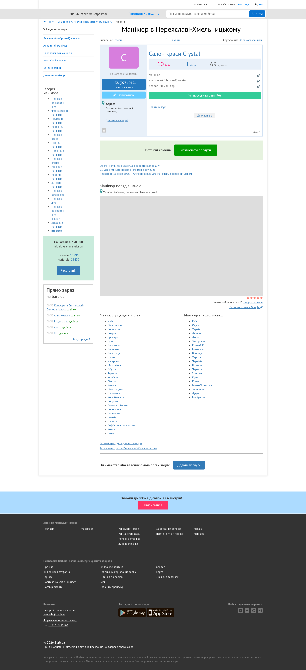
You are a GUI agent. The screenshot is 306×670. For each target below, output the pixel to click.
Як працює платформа (57, 572)
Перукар (48, 528)
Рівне (195, 381)
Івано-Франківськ (203, 385)
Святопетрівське (118, 405)
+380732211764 (58, 625)
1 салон (117, 40)
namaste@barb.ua (54, 614)
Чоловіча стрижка (129, 538)
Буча (110, 341)
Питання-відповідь (111, 577)
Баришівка (114, 413)
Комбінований (52, 68)
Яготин (112, 385)
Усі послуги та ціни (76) (204, 95)
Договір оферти (53, 587)
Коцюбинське (116, 397)
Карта (159, 572)
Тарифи (48, 577)
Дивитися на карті (117, 120)
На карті (172, 40)
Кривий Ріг (199, 345)
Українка (113, 377)
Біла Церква (115, 325)
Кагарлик (113, 361)
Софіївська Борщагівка (122, 425)
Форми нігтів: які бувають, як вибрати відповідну (130, 166)
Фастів (112, 381)
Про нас (48, 567)
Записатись (123, 95)
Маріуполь (198, 397)
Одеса (196, 325)
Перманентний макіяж (169, 533)
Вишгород (114, 353)
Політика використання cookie (118, 572)
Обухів (112, 369)
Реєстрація (243, 4)
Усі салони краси (128, 528)
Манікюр (199, 533)
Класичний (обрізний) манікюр (62, 38)
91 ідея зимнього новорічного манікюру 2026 (128, 169)
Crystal (174, 53)
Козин (111, 429)
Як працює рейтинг (111, 567)
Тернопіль (198, 389)
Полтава (197, 365)
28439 (75, 259)
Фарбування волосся (168, 528)
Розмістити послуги (195, 150)
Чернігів (197, 361)
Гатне (111, 433)
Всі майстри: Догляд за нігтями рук (121, 443)
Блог (102, 582)
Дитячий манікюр (54, 75)
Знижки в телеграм (167, 577)
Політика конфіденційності (59, 582)
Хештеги (161, 567)
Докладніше (204, 115)
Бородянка (114, 409)
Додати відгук (157, 107)
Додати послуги (189, 465)
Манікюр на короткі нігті (57, 103)
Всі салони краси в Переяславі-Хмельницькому (128, 448)
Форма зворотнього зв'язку (60, 620)
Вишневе (113, 349)
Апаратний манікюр (55, 45)
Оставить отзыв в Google (246, 307)
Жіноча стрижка (128, 543)
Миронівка (114, 365)
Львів (195, 337)
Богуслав (113, 401)
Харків (196, 329)
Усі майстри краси (129, 533)
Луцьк (195, 393)
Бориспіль (114, 329)
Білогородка (115, 389)
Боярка (112, 333)
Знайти (257, 13)
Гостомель (114, 393)
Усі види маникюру (55, 29)
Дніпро (196, 333)
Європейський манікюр (57, 53)
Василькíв (114, 345)
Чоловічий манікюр (55, 60)
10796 (74, 255)
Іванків (112, 417)
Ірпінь (111, 357)
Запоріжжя (198, 341)
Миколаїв (198, 349)
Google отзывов (253, 302)
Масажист (87, 528)
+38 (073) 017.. (124, 84)
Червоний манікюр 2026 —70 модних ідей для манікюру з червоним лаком (146, 173)
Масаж (198, 528)
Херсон (196, 357)
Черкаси (197, 369)
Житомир (197, 373)
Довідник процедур (112, 587)
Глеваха (112, 421)
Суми (195, 377)
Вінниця (197, 353)
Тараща (112, 373)
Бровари (113, 337)
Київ (110, 321)
